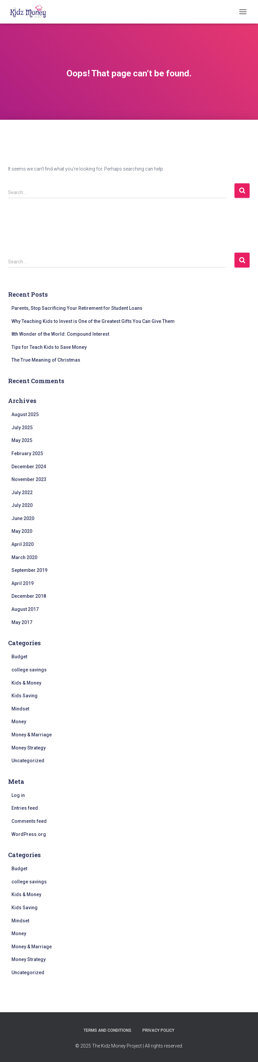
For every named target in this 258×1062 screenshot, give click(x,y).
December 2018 (28, 596)
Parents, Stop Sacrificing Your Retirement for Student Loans (76, 308)
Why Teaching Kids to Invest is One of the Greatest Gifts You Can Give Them (93, 321)
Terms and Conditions (107, 1030)
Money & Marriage (31, 734)
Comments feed (29, 821)
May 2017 (21, 622)
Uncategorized (27, 760)
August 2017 (25, 609)
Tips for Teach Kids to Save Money (49, 347)
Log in (18, 795)
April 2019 (22, 583)
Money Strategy (28, 747)
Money (18, 721)
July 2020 (22, 505)
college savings (29, 669)
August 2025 (25, 414)
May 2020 (21, 531)
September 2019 (29, 570)
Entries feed (24, 808)
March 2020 (24, 557)
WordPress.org (28, 834)
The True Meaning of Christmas (45, 360)
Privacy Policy (158, 1030)
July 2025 (22, 427)
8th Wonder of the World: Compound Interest (60, 334)
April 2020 (22, 544)
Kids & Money (26, 683)
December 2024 (28, 466)
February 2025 (27, 453)
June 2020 (22, 518)
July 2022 (22, 492)
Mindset (20, 708)
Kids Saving (24, 695)
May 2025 (21, 440)
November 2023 (28, 479)
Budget (19, 656)
